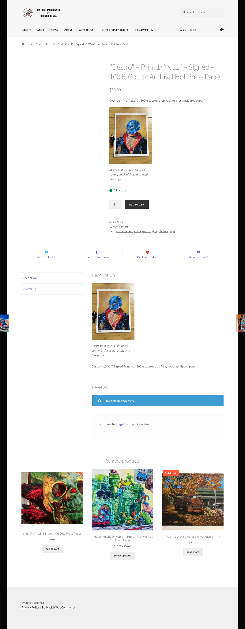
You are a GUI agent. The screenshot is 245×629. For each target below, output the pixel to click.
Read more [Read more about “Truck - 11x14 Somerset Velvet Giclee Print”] (193, 552)
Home (29, 44)
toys (172, 231)
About (68, 30)
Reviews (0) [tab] (28, 289)
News (54, 30)
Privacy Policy (144, 30)
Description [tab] (29, 278)
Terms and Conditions (114, 30)
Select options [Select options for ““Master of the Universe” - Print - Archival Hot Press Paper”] (122, 555)
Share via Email (198, 257)
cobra (137, 231)
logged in (122, 424)
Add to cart (136, 204)
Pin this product (147, 257)
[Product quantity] (115, 204)
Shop (40, 30)
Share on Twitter (47, 257)
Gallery (26, 30)
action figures (124, 231)
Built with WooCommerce (59, 607)
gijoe (154, 231)
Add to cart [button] (52, 549)
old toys (163, 231)
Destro (146, 231)
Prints (39, 44)
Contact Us (86, 30)
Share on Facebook (97, 257)
